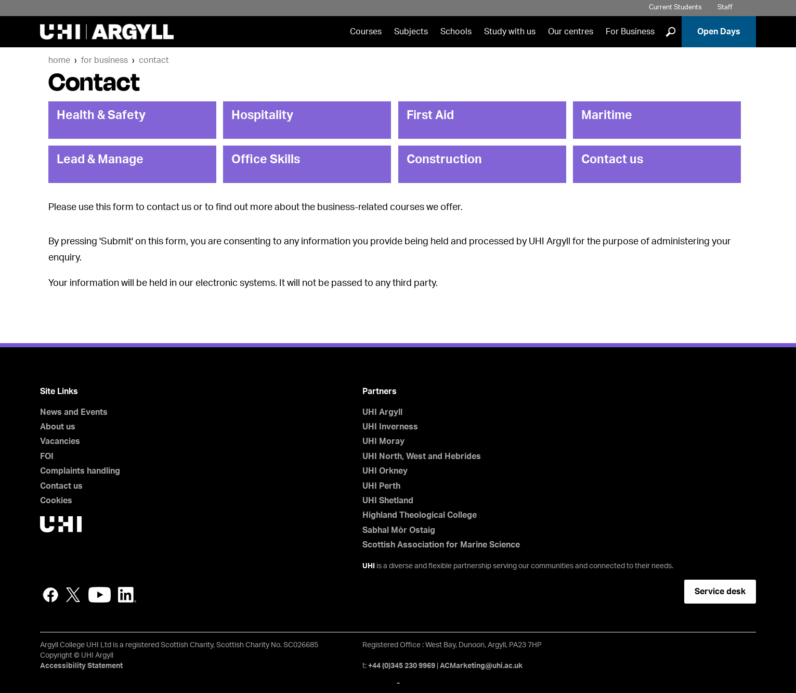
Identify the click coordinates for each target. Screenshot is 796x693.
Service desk (720, 591)
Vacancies (60, 441)
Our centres (570, 32)
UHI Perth (381, 486)
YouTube (99, 595)
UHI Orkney (385, 471)
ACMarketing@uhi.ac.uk (481, 666)
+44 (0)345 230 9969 (401, 666)
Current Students (675, 7)
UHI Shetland (387, 500)
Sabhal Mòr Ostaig (398, 530)
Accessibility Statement (81, 666)
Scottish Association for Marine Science (441, 545)
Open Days (718, 32)
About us (57, 427)
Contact (154, 60)
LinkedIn (127, 595)
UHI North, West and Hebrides (421, 456)
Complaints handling (80, 471)
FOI (47, 456)
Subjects (411, 32)
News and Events (74, 412)
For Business (630, 32)
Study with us (510, 32)
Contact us (61, 486)
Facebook (50, 595)
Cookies (56, 500)
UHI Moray (383, 441)
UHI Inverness (390, 427)
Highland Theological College (419, 515)
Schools (456, 32)
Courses (366, 32)
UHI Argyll (382, 412)
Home (59, 60)
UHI (368, 566)
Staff (725, 7)
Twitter (73, 595)
